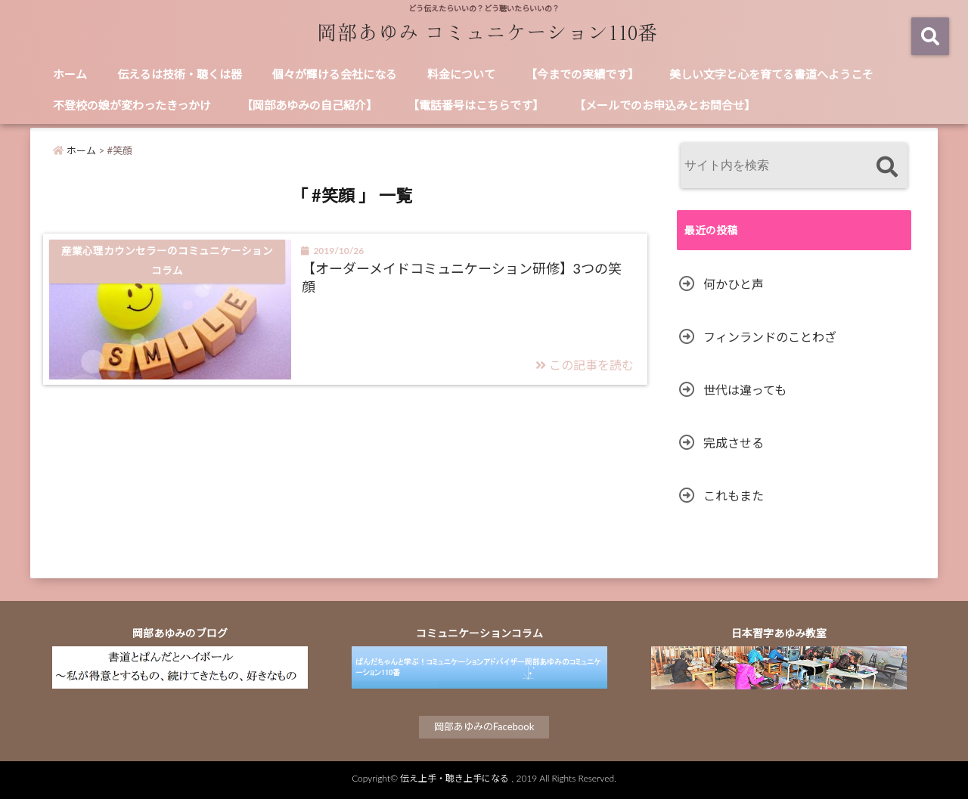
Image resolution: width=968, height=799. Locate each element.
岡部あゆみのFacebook (484, 726)
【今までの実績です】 (582, 74)
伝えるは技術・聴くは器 (179, 74)
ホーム (70, 74)
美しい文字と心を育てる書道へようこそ (771, 74)
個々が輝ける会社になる (334, 74)
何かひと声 (733, 284)
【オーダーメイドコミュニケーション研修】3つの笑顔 (462, 277)
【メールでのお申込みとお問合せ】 (664, 105)
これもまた (733, 495)
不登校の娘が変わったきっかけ (132, 105)
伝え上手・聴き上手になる (454, 778)
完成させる (733, 442)
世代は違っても (744, 389)
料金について (461, 74)
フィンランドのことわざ (769, 337)
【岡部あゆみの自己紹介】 (309, 105)
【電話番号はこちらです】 (476, 105)
